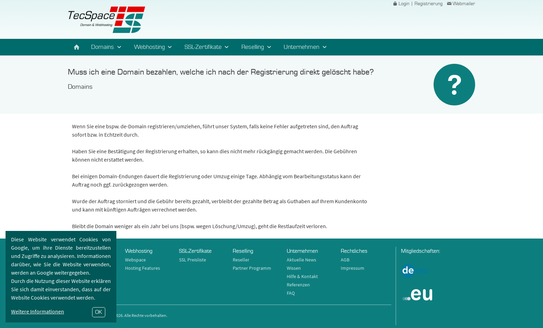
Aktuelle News (301, 260)
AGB (345, 260)
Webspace (135, 260)
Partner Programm (252, 268)
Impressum (352, 268)
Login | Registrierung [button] (417, 3)
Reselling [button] (257, 47)
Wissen (294, 268)
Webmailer (460, 3)
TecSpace (106, 20)
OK (98, 312)
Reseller (241, 260)
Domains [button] (107, 47)
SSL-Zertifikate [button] (208, 47)
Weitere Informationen (37, 311)
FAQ (291, 293)
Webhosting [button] (154, 47)
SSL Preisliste (192, 260)
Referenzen (298, 285)
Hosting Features (142, 268)
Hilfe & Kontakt (302, 276)
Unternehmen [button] (306, 47)
